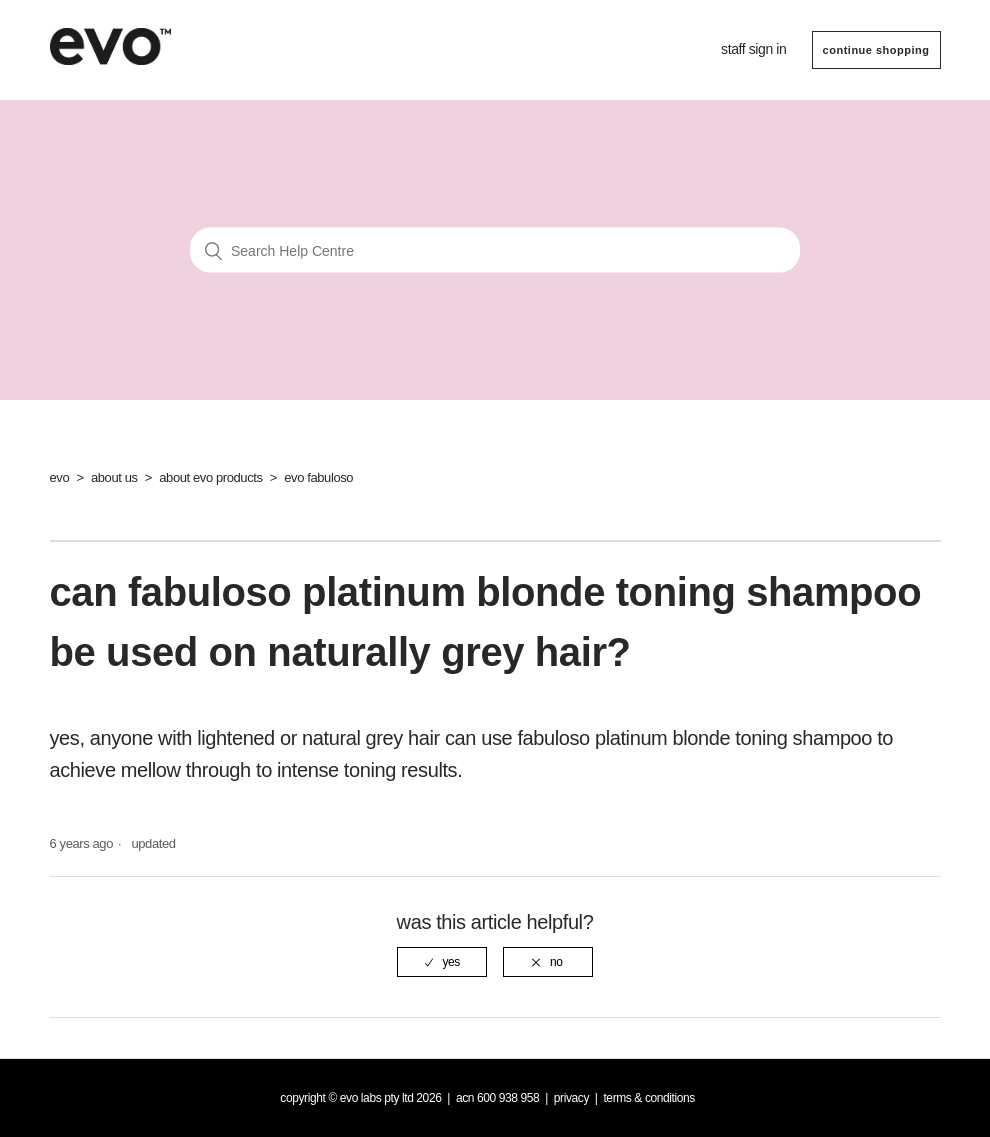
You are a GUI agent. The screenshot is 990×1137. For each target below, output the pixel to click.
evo (60, 477)
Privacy (571, 1098)
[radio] (442, 962)
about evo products (210, 477)
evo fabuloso (318, 477)
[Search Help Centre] (495, 250)
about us (114, 477)
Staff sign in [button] (753, 49)
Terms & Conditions (649, 1098)
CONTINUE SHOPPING (876, 50)
